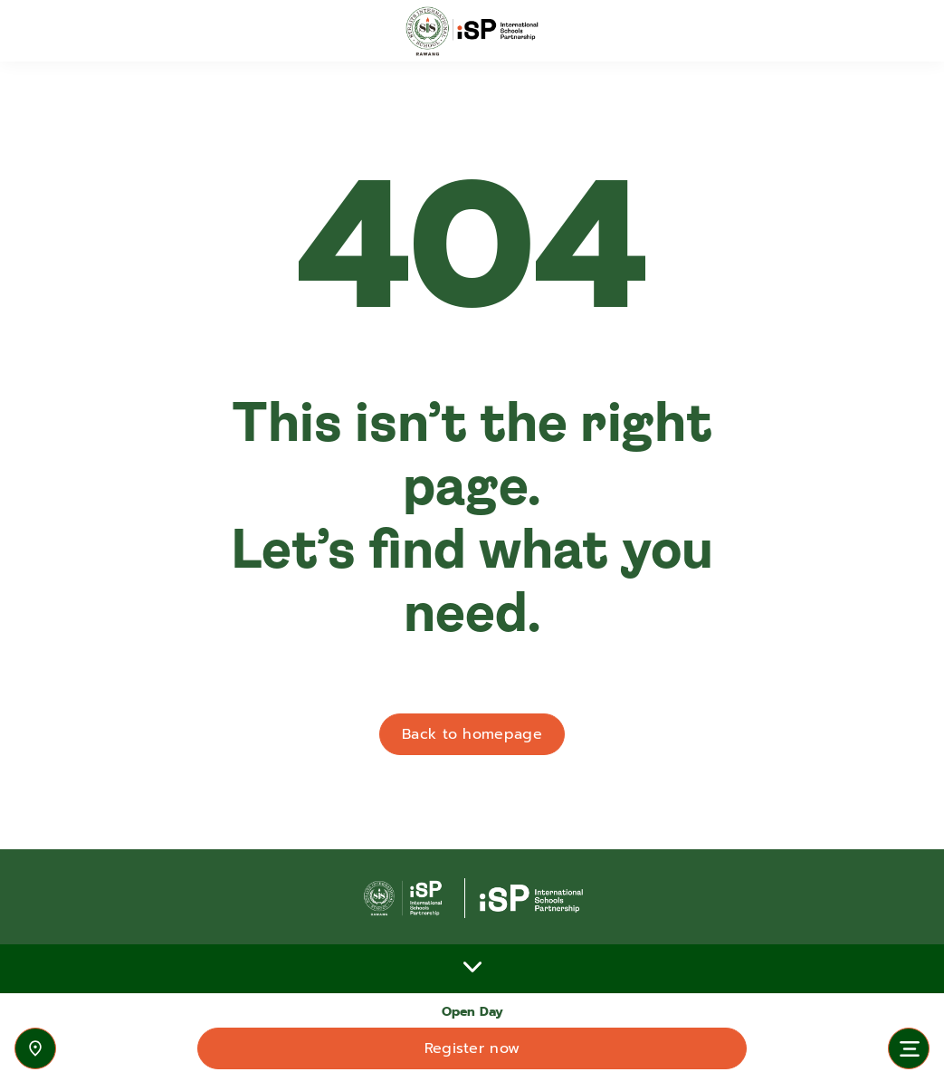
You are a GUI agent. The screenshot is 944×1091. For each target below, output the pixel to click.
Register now (472, 1048)
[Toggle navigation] (909, 1048)
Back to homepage (472, 734)
